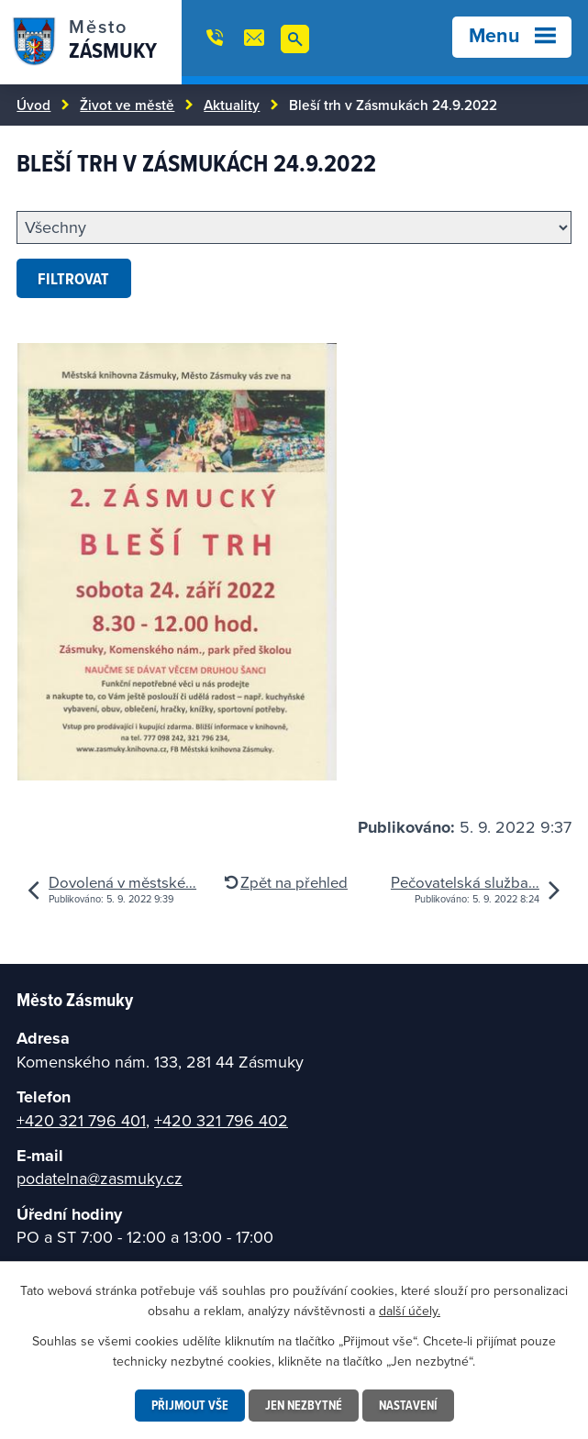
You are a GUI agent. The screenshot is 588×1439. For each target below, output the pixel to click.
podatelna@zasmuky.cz (100, 1178)
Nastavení (408, 1405)
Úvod (33, 104)
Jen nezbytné (303, 1405)
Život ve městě (127, 104)
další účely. (409, 1310)
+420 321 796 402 (221, 1120)
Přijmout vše (189, 1405)
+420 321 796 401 (81, 1120)
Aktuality (232, 104)
